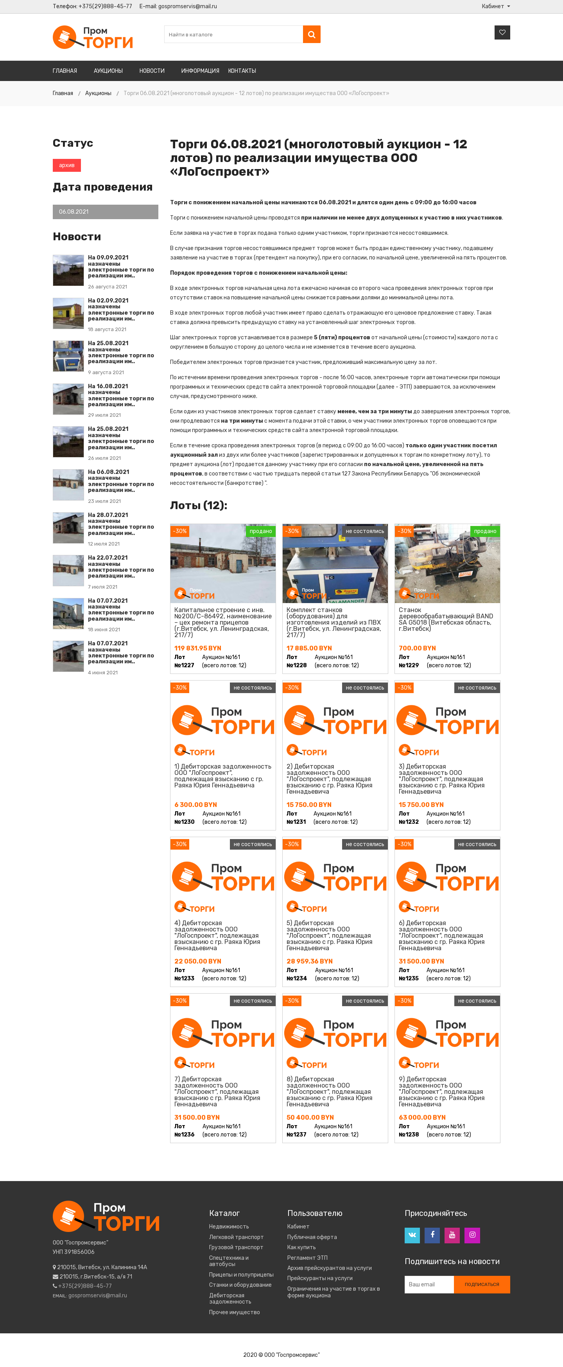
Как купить (301, 1248)
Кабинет (298, 1227)
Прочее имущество (234, 1312)
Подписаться (482, 1285)
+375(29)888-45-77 (105, 6)
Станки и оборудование (240, 1285)
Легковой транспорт (236, 1237)
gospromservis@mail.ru (187, 6)
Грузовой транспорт (236, 1248)
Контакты (242, 71)
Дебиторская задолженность (230, 1299)
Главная (65, 71)
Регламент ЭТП (307, 1258)
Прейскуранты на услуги (320, 1278)
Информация (200, 71)
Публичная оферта (312, 1237)
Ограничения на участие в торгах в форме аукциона (333, 1292)
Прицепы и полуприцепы (241, 1275)
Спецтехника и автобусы (229, 1261)
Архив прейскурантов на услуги (329, 1268)
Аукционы (108, 71)
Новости (152, 71)
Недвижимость (229, 1227)
